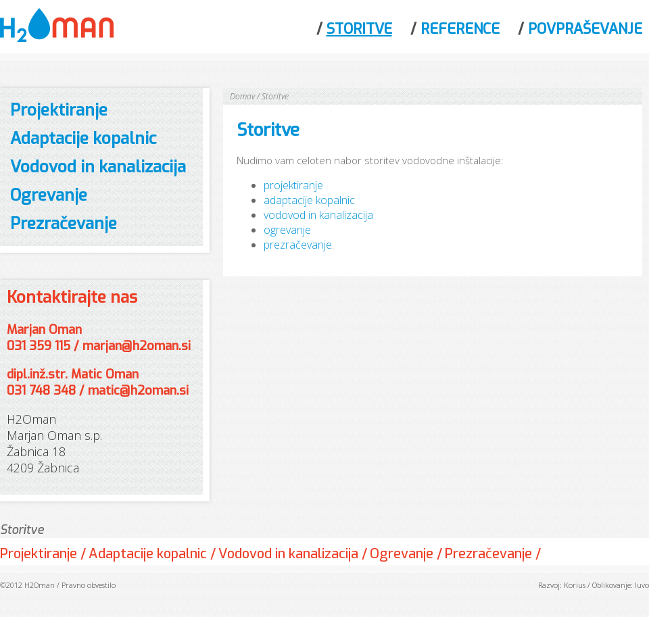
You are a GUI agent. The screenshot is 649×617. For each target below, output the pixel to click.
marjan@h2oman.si (136, 346)
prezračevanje (298, 244)
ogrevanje (287, 229)
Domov (242, 96)
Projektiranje (58, 110)
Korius (574, 585)
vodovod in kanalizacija (318, 214)
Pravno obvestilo (89, 585)
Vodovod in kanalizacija (98, 167)
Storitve (359, 29)
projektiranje (293, 185)
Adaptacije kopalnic (83, 138)
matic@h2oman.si (138, 390)
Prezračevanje (63, 224)
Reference (460, 29)
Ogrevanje (48, 195)
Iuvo (642, 585)
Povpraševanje (585, 29)
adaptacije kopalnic (309, 200)
